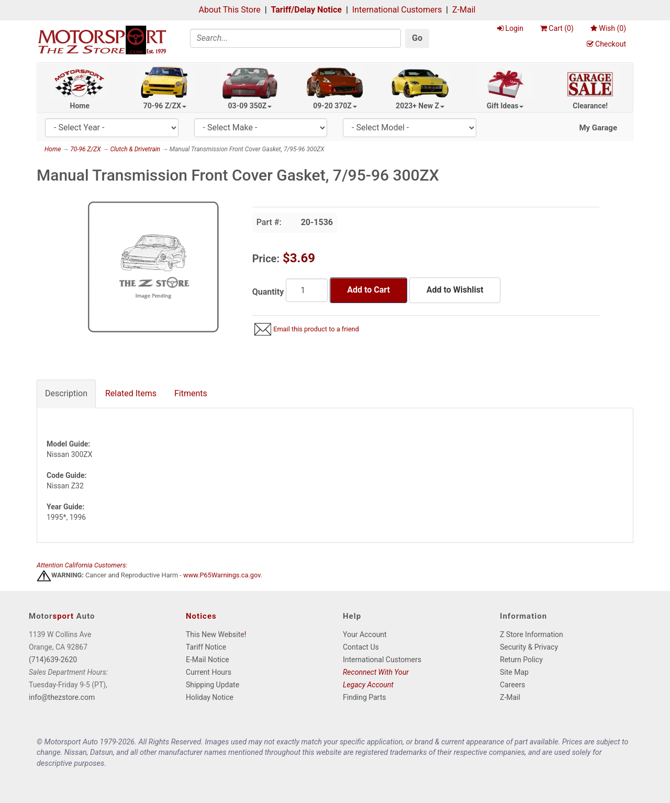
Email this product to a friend (316, 329)
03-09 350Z (250, 106)
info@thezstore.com (62, 697)
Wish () (608, 28)
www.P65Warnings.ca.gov (222, 575)
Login (510, 28)
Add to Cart (368, 290)
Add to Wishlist (455, 290)
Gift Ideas (505, 106)
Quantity (268, 292)
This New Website (215, 634)
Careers (512, 685)
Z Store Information (531, 634)
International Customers (397, 10)
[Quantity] (307, 290)
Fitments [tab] (190, 393)
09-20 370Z (335, 106)
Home (80, 106)
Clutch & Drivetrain (135, 149)
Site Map (514, 672)
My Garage (598, 127)
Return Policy (521, 659)
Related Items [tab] (131, 393)
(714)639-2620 (53, 659)
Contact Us (361, 647)
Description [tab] (66, 393)
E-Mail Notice (207, 659)
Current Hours (208, 672)
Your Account (365, 634)
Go (417, 38)
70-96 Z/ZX (164, 106)
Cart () (557, 28)
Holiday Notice (209, 697)
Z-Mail (463, 10)
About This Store (230, 10)
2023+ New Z (420, 106)
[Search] (295, 38)
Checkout (606, 44)
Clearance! (590, 106)
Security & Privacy (529, 647)
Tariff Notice (206, 647)
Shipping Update (212, 685)
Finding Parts (364, 697)
